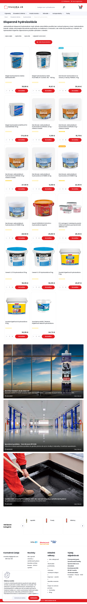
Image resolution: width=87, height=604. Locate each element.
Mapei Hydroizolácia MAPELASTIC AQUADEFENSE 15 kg (16, 126)
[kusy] (10, 91)
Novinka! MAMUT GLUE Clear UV (17, 393)
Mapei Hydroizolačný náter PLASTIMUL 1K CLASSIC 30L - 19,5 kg (43, 77)
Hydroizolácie (27, 17)
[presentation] (23, 528)
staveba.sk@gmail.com (10, 558)
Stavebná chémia (19, 13)
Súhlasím (33, 598)
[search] (64, 8)
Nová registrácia (77, 1)
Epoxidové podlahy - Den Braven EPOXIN (20, 446)
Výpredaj (8, 13)
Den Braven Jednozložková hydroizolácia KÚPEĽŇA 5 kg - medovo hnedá (68, 127)
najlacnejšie (8, 36)
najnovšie (27, 36)
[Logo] (13, 7)
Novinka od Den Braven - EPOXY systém (32, 567)
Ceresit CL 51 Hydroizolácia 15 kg (16, 274)
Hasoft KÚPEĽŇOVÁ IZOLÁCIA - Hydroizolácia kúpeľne (42, 225)
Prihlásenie (66, 1)
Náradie (45, 13)
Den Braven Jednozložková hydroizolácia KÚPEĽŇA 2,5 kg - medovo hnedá (42, 127)
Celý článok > (78, 398)
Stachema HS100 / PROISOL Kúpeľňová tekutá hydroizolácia (43, 324)
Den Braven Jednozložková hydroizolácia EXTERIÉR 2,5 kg (41, 176)
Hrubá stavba (34, 13)
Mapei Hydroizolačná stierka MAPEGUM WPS (15, 77)
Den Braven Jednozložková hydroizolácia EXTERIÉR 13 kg (15, 225)
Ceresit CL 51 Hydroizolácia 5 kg (42, 274)
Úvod (6, 17)
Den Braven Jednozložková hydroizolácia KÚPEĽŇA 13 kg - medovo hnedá (15, 176)
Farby (68, 13)
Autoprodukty (57, 13)
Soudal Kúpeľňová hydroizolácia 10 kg (16, 324)
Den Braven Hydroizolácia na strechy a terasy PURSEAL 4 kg (69, 77)
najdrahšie (18, 36)
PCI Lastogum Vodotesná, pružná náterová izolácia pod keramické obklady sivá (70, 226)
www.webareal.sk (50, 602)
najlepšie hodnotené (39, 36)
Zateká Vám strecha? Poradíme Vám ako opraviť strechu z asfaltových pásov (35, 501)
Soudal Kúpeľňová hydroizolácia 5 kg (70, 274)
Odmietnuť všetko (19, 598)
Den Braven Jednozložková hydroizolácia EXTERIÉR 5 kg (68, 176)
